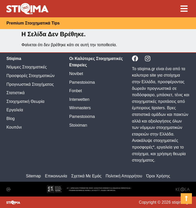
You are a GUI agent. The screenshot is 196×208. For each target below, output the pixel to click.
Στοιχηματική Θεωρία (25, 101)
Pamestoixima (82, 82)
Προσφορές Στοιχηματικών (30, 76)
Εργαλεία (14, 110)
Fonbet (75, 91)
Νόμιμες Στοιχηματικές (26, 67)
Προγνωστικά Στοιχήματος (30, 84)
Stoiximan (78, 125)
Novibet (76, 73)
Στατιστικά (15, 93)
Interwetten (79, 99)
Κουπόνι (14, 127)
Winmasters (80, 108)
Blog (10, 118)
